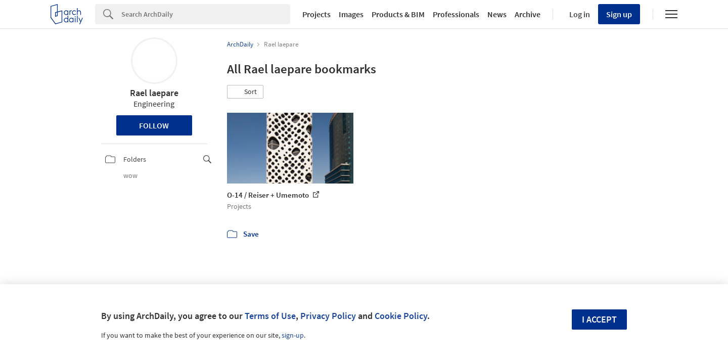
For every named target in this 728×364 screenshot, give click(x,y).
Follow (154, 125)
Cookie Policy (401, 316)
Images (351, 14)
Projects (316, 14)
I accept (599, 319)
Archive (527, 14)
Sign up (619, 14)
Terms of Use (270, 316)
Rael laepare (154, 93)
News (497, 14)
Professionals (456, 14)
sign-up (293, 335)
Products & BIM (398, 14)
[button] (245, 92)
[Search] (205, 14)
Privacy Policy (328, 316)
